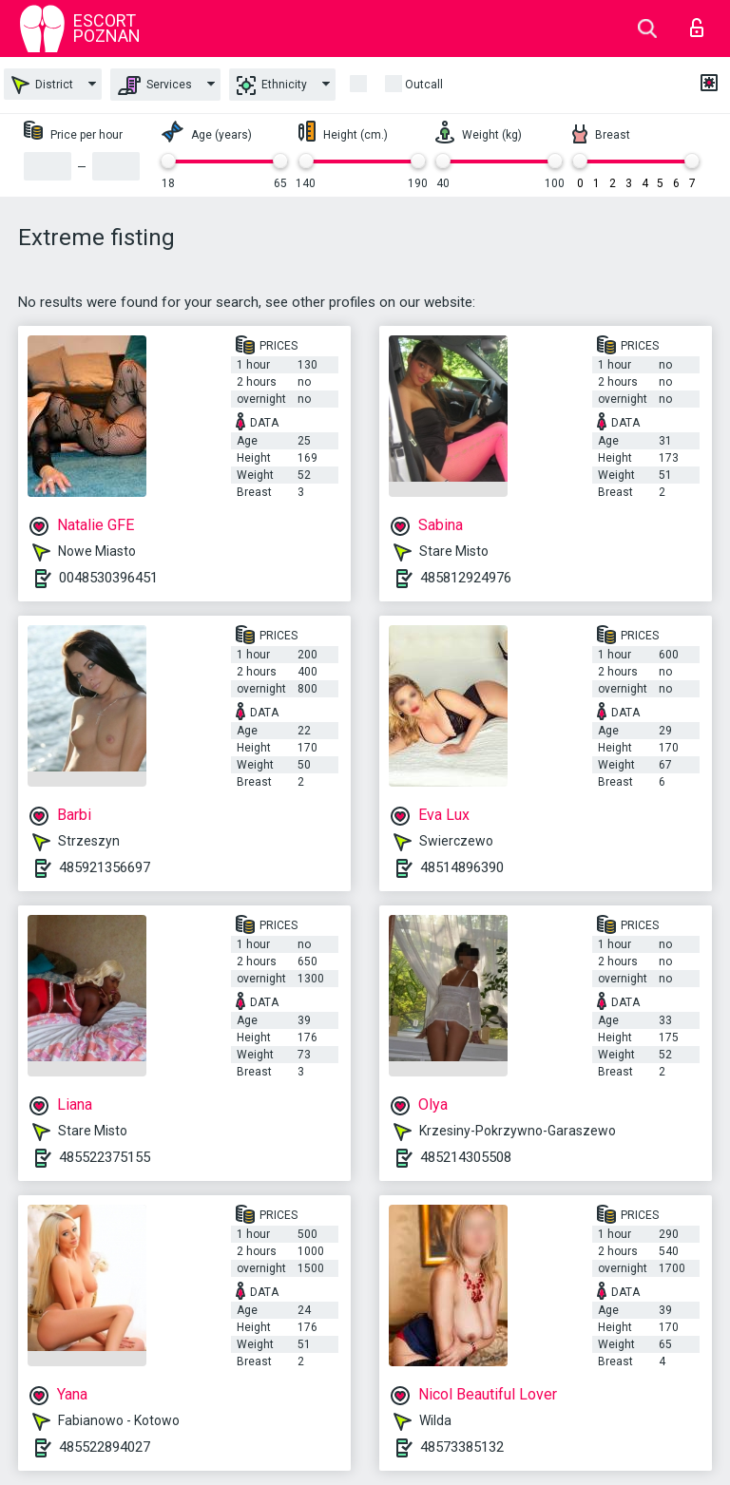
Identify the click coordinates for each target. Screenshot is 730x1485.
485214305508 (465, 1157)
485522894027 (104, 1447)
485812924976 (465, 577)
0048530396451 (108, 577)
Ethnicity (272, 85)
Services (155, 85)
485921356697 (104, 867)
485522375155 (104, 1157)
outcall (424, 84)
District (42, 85)
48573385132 (462, 1447)
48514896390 (462, 867)
